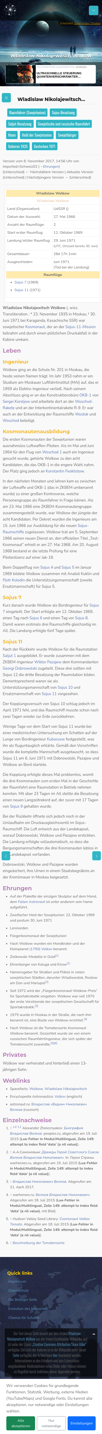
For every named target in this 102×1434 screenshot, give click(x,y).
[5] (52, 1043)
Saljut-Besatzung (20, 124)
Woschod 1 (52, 452)
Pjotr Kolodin (14, 580)
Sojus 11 (21, 290)
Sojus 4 (46, 567)
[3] (36, 1006)
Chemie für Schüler (23, 1317)
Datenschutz (18, 1290)
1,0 (15, 1127)
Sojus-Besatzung (63, 112)
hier (55, 1355)
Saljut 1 (9, 655)
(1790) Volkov (40, 949)
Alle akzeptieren (20, 1423)
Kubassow (56, 739)
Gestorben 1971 (44, 146)
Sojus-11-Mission (80, 327)
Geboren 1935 (18, 146)
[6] (55, 1043)
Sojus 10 (65, 687)
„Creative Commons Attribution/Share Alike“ (59, 1344)
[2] (46, 982)
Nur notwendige (51, 1423)
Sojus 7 (20, 282)
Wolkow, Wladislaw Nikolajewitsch (58, 1088)
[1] (57, 955)
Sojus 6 (36, 618)
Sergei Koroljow (16, 401)
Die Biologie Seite (22, 1299)
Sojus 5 (68, 567)
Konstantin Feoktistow (65, 471)
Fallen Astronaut (31, 901)
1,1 (19, 1127)
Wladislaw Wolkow (53, 200)
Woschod (11, 420)
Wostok (81, 414)
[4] (85, 1019)
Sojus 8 (81, 618)
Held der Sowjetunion (37, 135)
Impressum (17, 1281)
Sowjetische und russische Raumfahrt (64, 124)
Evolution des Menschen (28, 1308)
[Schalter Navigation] (93, 10)
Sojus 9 (16, 806)
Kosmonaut (35, 327)
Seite (16, 1355)
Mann (12, 135)
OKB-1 (85, 395)
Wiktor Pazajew (48, 662)
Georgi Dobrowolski (20, 668)
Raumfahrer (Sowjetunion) (27, 112)
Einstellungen (82, 1423)
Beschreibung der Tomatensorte (38, 1242)
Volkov (60, 1096)
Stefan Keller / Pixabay (87, 23)
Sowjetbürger (67, 135)
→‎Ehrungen (49, 166)
